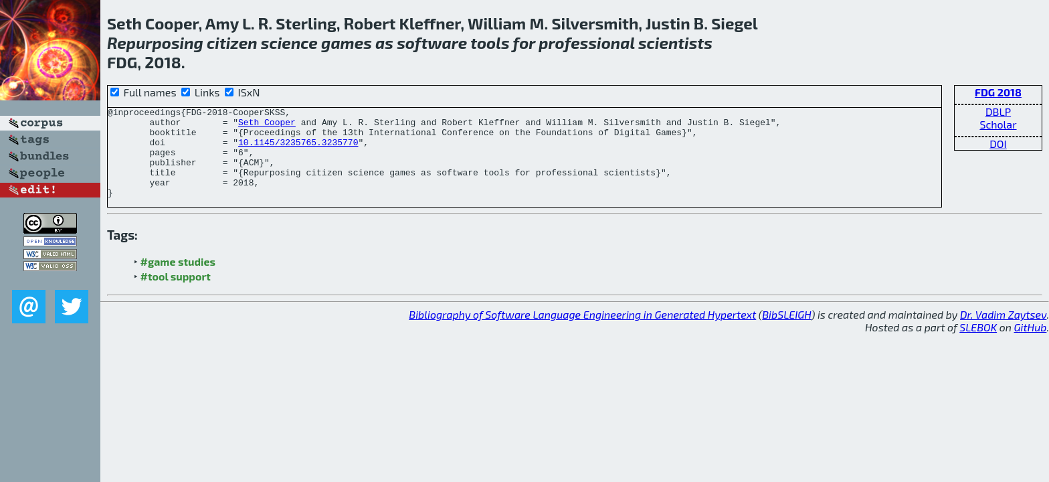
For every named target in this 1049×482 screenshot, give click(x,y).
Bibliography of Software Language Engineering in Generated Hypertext (582, 332)
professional (586, 42)
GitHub (1030, 345)
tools (490, 42)
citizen (232, 42)
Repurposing (155, 42)
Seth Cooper (267, 126)
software (432, 42)
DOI (998, 143)
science (289, 42)
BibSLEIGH (786, 332)
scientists (675, 42)
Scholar (997, 124)
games (346, 42)
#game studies (177, 279)
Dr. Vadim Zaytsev (1003, 332)
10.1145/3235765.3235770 (298, 150)
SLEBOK (978, 345)
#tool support (175, 294)
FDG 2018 (998, 92)
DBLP (998, 111)
